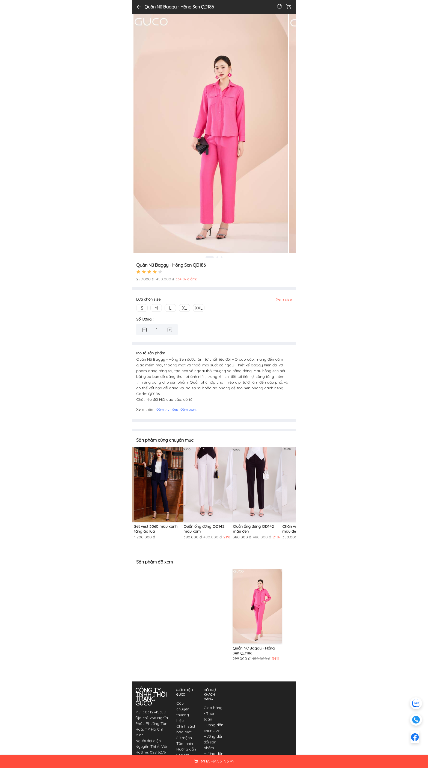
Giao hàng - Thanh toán (213, 713)
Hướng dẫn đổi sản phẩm (213, 742)
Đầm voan (188, 409)
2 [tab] (217, 257)
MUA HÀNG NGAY (214, 761)
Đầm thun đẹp (167, 409)
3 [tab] (221, 257)
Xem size (284, 299)
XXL (199, 308)
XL (184, 308)
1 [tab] (210, 257)
